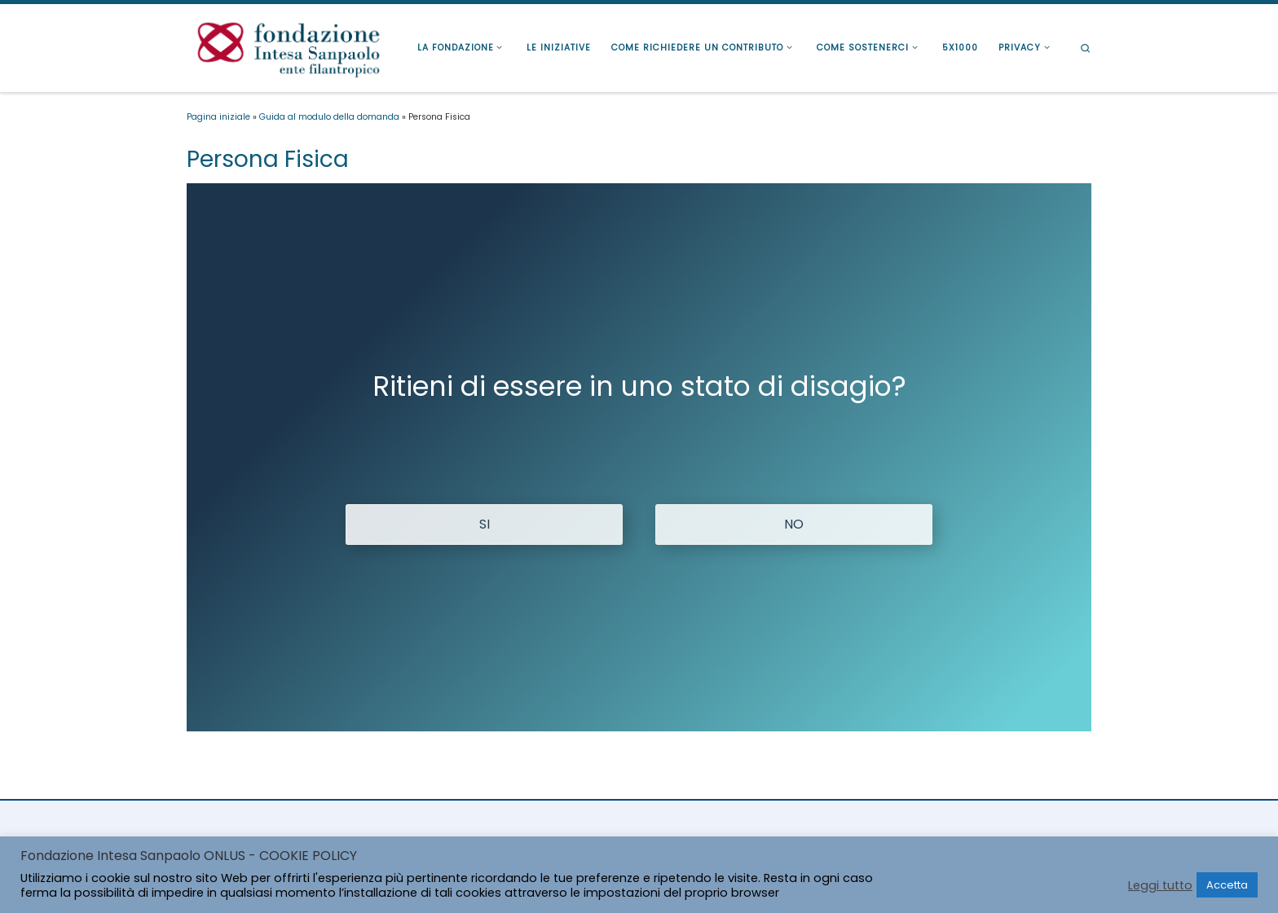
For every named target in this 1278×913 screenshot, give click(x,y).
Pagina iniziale (218, 117)
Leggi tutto (1160, 885)
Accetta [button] (1227, 885)
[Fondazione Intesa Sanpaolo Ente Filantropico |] (288, 46)
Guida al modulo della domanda (329, 117)
